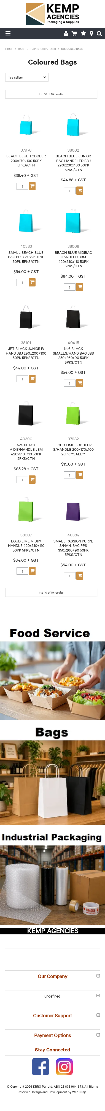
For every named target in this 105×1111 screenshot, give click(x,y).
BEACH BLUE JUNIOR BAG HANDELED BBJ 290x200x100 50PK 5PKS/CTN (73, 162)
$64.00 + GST (73, 276)
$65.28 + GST (26, 468)
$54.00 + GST (26, 271)
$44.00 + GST (26, 368)
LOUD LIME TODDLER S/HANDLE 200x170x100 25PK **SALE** (73, 449)
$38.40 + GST (26, 175)
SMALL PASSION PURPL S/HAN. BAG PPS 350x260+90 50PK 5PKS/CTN (73, 547)
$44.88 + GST (73, 179)
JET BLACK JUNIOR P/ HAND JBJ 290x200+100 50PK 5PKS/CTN (26, 353)
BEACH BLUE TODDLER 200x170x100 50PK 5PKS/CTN (26, 160)
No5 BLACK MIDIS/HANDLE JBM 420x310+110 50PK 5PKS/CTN (26, 451)
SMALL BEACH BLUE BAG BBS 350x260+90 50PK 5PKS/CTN (26, 257)
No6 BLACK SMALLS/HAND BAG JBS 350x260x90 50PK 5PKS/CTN (73, 355)
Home (9, 49)
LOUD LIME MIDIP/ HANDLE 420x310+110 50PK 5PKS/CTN (26, 545)
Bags (21, 49)
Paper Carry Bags (43, 49)
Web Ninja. (79, 1092)
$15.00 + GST (73, 464)
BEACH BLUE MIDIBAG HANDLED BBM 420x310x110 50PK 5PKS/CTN (73, 259)
